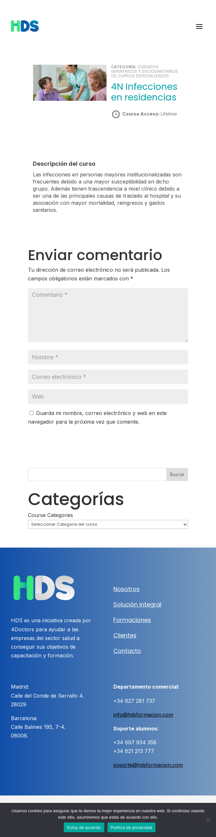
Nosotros (126, 589)
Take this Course (146, 136)
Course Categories (50, 515)
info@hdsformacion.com (143, 714)
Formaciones (132, 620)
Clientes (124, 635)
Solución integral (137, 604)
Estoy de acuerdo (84, 827)
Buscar (177, 474)
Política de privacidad (131, 827)
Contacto (127, 651)
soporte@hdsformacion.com (148, 765)
